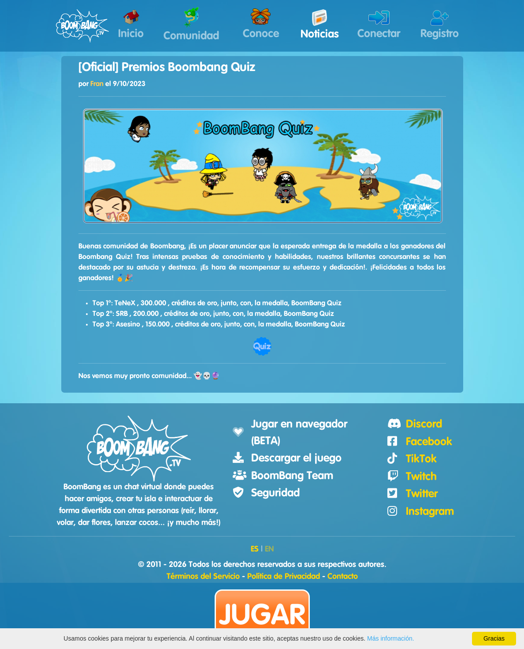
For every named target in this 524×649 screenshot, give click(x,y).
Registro (439, 25)
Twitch (421, 476)
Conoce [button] (261, 23)
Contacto (342, 577)
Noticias (320, 24)
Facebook (429, 441)
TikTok (421, 459)
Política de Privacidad (283, 577)
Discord (424, 424)
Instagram (430, 511)
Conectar (378, 25)
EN (269, 549)
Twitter (422, 493)
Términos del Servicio (203, 577)
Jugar (262, 615)
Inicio (131, 25)
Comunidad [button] (191, 24)
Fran (97, 83)
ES (255, 549)
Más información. (390, 638)
